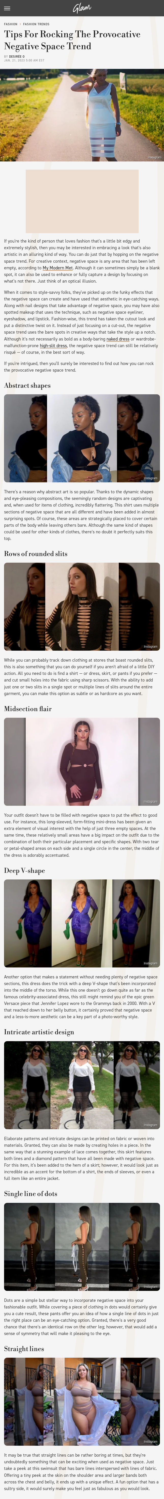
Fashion (11, 24)
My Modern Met (58, 268)
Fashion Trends (36, 24)
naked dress (118, 339)
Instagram (154, 157)
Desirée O (17, 57)
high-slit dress (53, 346)
